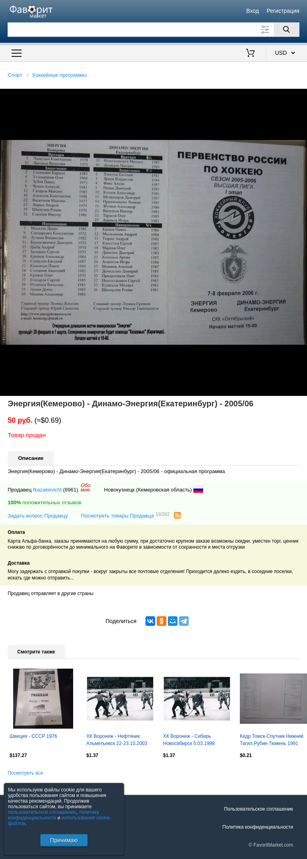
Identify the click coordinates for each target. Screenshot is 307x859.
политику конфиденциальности (53, 815)
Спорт (15, 75)
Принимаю (64, 840)
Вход (252, 11)
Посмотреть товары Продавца (125, 515)
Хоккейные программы (59, 75)
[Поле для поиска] (153, 29)
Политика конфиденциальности (257, 827)
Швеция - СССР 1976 (33, 736)
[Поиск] (286, 29)
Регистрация (283, 11)
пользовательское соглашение (42, 812)
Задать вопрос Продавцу (38, 516)
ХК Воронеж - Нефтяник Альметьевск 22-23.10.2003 (116, 739)
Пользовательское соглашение (258, 809)
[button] (299, 96)
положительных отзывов (44, 502)
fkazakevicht (47, 490)
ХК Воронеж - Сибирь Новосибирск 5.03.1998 (189, 739)
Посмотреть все (25, 773)
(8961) (70, 490)
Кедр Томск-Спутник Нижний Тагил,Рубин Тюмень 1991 (271, 739)
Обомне (86, 487)
